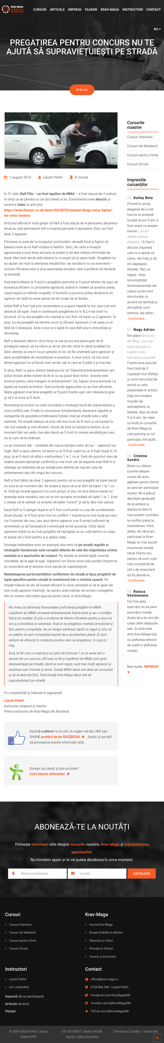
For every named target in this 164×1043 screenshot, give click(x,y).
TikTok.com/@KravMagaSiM (110, 1011)
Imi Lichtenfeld (19, 987)
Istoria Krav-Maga (101, 924)
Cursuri (40, 10)
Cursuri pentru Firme (142, 155)
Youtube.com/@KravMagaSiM (111, 1003)
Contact (153, 10)
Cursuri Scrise (137, 164)
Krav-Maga (110, 10)
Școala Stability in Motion (106, 932)
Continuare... (137, 319)
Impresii (75, 10)
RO (157, 29)
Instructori (133, 10)
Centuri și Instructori (102, 956)
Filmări (91, 10)
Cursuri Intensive (140, 137)
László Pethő (17, 979)
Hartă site (151, 1031)
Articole (57, 10)
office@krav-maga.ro (104, 979)
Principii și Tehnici (101, 948)
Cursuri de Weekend (142, 146)
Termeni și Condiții (126, 1031)
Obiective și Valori (101, 940)
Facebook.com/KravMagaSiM (110, 995)
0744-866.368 (100, 987)
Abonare (141, 873)
